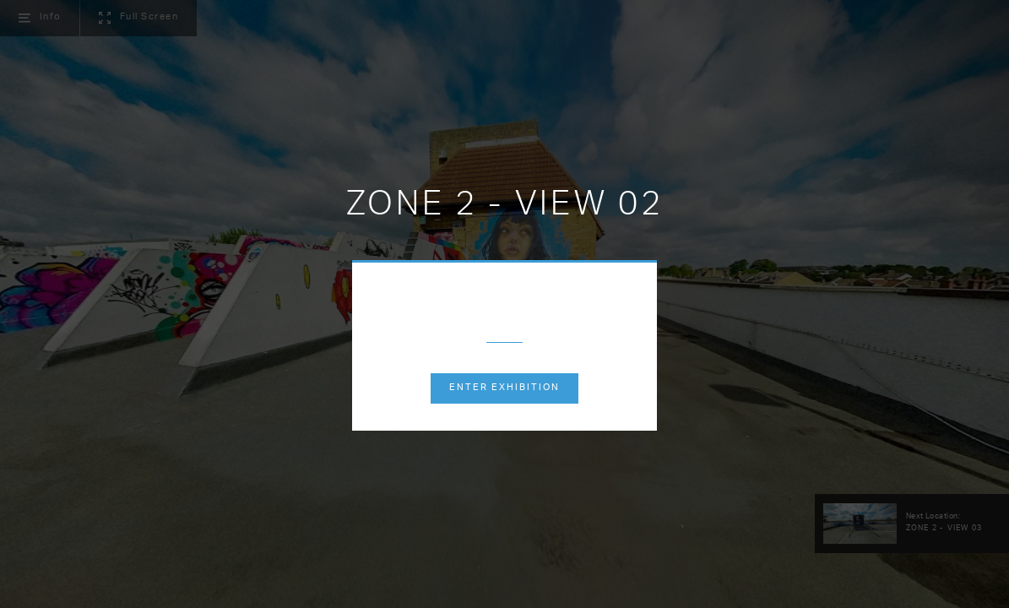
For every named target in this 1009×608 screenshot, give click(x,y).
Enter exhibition (504, 388)
